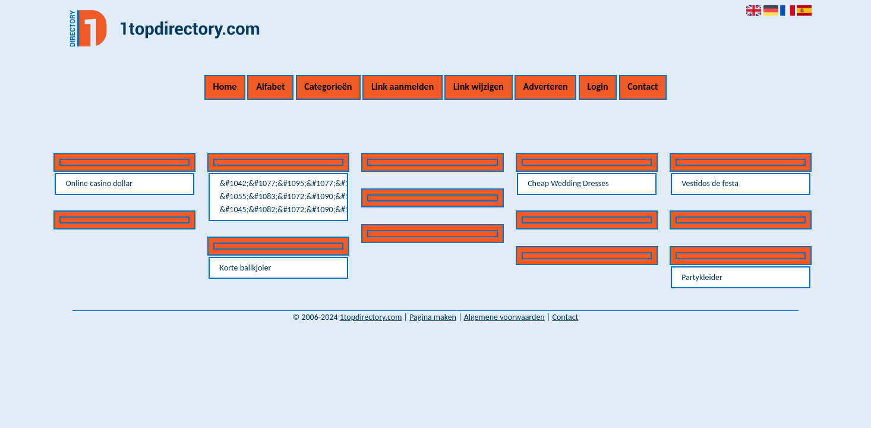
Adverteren (545, 86)
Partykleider (701, 277)
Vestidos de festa (710, 183)
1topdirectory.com (371, 317)
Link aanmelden (402, 86)
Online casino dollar (99, 183)
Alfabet (270, 86)
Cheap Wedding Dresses (568, 183)
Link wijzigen (478, 86)
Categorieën (328, 86)
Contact (642, 86)
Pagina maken (432, 317)
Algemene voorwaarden (504, 317)
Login (597, 86)
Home (225, 86)
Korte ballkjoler (246, 268)
